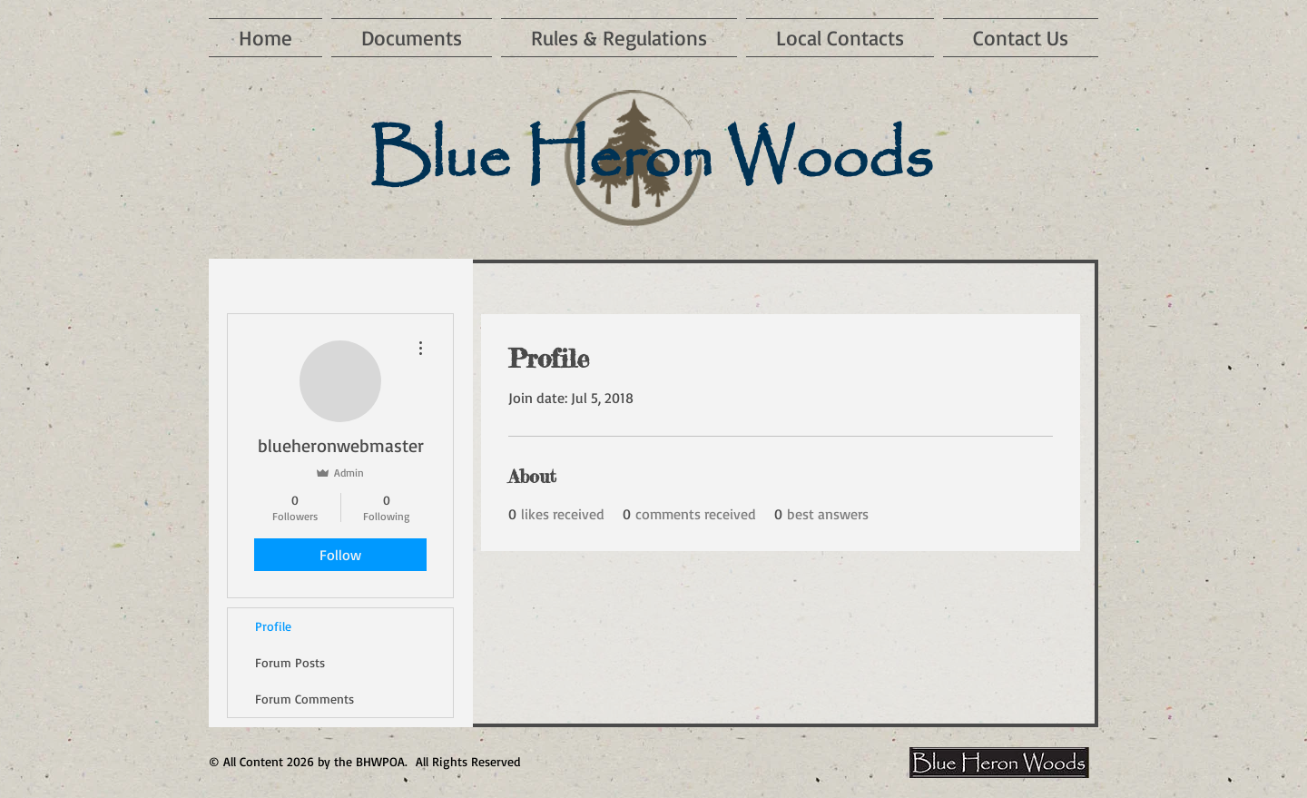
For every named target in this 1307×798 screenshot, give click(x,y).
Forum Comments (304, 698)
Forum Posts (290, 662)
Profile (273, 626)
